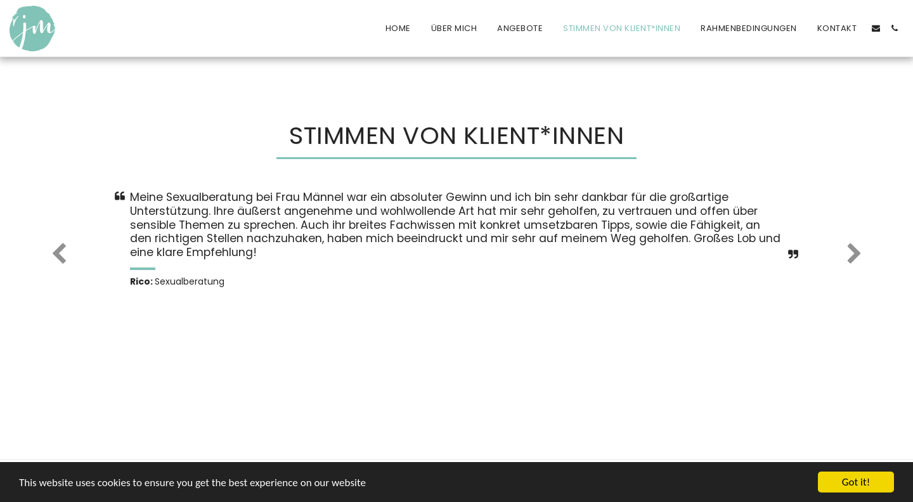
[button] (875, 28)
